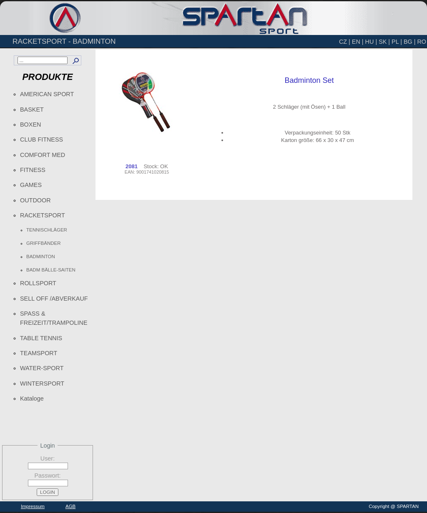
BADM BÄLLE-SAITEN (50, 269)
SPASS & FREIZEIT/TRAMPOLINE (54, 318)
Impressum (33, 506)
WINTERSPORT (42, 383)
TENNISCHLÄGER (46, 229)
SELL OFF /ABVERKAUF (54, 298)
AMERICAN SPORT (47, 94)
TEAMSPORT (38, 353)
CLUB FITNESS (41, 139)
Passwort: (47, 475)
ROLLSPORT (38, 283)
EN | (358, 41)
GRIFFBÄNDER (43, 243)
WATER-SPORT (41, 368)
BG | (410, 41)
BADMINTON (40, 256)
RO (421, 41)
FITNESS (32, 170)
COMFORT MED (42, 155)
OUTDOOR (35, 200)
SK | (384, 41)
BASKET (32, 109)
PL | (397, 41)
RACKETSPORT (42, 215)
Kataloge (32, 398)
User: (47, 458)
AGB (70, 506)
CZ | (344, 41)
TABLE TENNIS (41, 338)
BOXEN (30, 124)
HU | (371, 41)
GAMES (31, 185)
